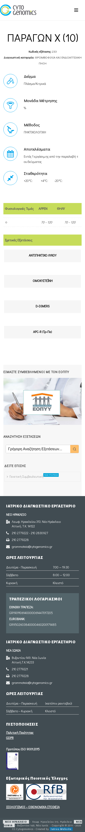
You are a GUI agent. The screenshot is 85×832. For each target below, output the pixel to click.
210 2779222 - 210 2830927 (30, 533)
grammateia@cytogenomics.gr (32, 547)
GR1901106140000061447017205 (31, 613)
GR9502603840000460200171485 (32, 624)
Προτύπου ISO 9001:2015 (23, 749)
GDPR (10, 738)
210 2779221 (20, 669)
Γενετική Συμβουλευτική (26, 476)
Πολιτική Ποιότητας (20, 732)
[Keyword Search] (38, 449)
